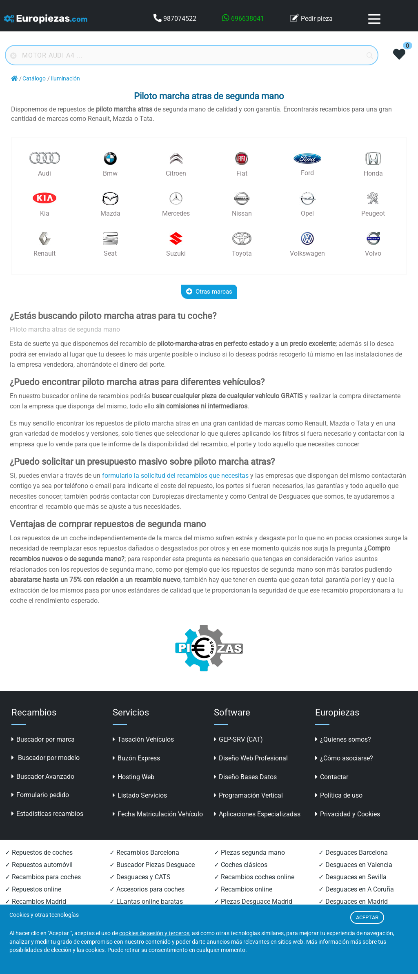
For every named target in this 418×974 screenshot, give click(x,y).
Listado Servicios (140, 795)
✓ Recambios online (243, 889)
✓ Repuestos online (33, 889)
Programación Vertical (248, 795)
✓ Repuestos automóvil (39, 865)
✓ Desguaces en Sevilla (352, 877)
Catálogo (34, 78)
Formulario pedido (40, 795)
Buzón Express (136, 758)
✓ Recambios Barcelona (144, 852)
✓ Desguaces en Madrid (353, 901)
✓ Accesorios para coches (147, 889)
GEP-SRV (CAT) (238, 739)
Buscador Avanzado (42, 776)
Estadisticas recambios (47, 814)
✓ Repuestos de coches (39, 852)
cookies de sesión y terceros (154, 933)
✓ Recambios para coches (43, 877)
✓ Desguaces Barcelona (353, 852)
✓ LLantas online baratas (146, 901)
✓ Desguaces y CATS (140, 877)
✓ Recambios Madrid (35, 901)
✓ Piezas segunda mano (249, 852)
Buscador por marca (43, 739)
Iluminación (65, 78)
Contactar (331, 777)
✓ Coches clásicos (240, 865)
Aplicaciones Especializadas (257, 814)
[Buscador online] (191, 55)
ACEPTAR (367, 917)
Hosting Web (133, 777)
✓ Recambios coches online (254, 877)
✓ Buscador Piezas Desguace (152, 865)
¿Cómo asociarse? (344, 758)
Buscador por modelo (45, 758)
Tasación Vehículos (143, 739)
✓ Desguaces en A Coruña (356, 889)
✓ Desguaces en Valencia (355, 865)
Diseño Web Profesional (251, 758)
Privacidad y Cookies (347, 814)
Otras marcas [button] (209, 291)
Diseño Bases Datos (245, 777)
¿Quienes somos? (343, 739)
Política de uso (338, 795)
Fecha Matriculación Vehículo (158, 814)
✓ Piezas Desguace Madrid (253, 901)
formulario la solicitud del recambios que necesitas (175, 475)
